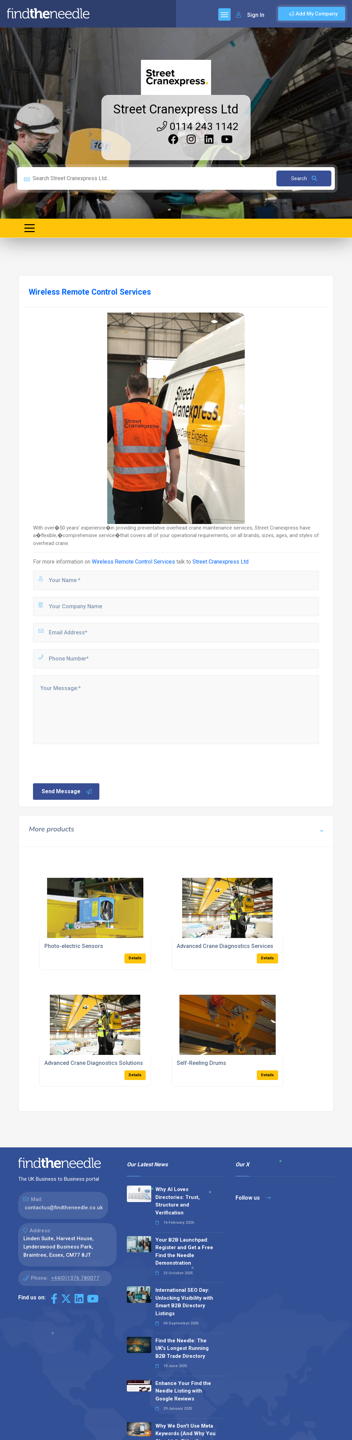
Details (135, 958)
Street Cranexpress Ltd (176, 109)
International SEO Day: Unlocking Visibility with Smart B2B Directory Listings (184, 1302)
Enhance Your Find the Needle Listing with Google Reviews (183, 1391)
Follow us (253, 1197)
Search (304, 178)
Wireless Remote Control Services (134, 561)
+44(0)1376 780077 (75, 1278)
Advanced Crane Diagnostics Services (225, 946)
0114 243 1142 (198, 126)
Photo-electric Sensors (73, 946)
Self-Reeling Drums (201, 1063)
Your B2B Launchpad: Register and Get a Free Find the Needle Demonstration (184, 1251)
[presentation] (84, 763)
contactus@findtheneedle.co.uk (64, 1207)
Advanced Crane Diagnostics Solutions (93, 1063)
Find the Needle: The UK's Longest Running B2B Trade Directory (182, 1348)
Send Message (67, 791)
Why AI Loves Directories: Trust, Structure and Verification (177, 1201)
